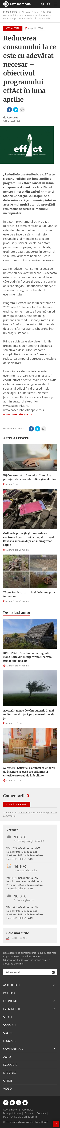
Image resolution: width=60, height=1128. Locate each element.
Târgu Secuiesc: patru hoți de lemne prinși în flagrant (29, 594)
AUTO (7, 1057)
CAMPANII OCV (13, 1049)
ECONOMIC (10, 1001)
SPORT (7, 1017)
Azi (7, 937)
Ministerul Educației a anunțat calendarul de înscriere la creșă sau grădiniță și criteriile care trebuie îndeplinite (29, 771)
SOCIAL (8, 1033)
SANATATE (9, 1025)
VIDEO (7, 1088)
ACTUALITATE (12, 28)
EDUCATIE (9, 1041)
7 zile (14, 937)
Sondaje (41, 1113)
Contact (29, 1113)
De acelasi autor (16, 612)
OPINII (7, 1080)
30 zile (23, 937)
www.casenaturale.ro (17, 414)
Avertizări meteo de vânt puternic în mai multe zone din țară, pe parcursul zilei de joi (28, 714)
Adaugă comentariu (16, 804)
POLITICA (9, 993)
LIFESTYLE (9, 1073)
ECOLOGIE (10, 1065)
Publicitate (27, 1109)
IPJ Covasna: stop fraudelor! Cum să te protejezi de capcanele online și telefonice (29, 477)
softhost (43, 1122)
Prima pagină (10, 11)
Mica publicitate (12, 1113)
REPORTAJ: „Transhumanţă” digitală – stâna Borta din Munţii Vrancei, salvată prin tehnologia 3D (27, 656)
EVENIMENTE (12, 1009)
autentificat (24, 812)
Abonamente (10, 1109)
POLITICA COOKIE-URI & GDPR (20, 1116)
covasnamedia (17, 4)
